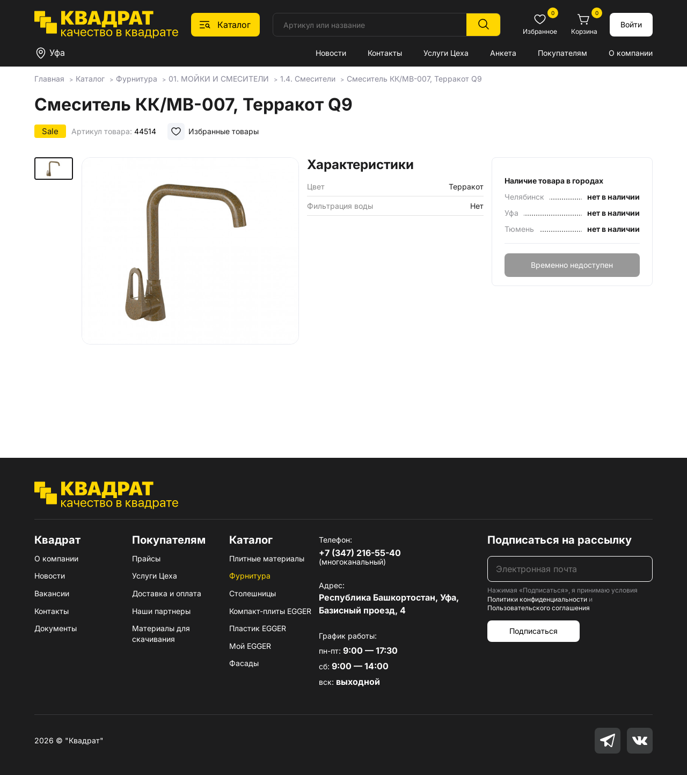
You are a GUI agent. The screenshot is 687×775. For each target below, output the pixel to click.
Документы (55, 628)
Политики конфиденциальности (537, 599)
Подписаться (533, 630)
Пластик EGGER (257, 628)
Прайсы (146, 558)
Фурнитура (250, 575)
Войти (631, 24)
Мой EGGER (250, 645)
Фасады (244, 663)
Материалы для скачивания (161, 634)
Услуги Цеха (446, 52)
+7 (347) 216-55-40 (360, 553)
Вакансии (51, 593)
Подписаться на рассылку (559, 539)
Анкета (503, 52)
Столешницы (252, 593)
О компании (631, 52)
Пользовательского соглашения (538, 608)
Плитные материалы (266, 558)
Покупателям (562, 52)
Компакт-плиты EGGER (270, 611)
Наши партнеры (161, 611)
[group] (190, 292)
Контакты (385, 52)
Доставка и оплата (166, 593)
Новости (331, 52)
